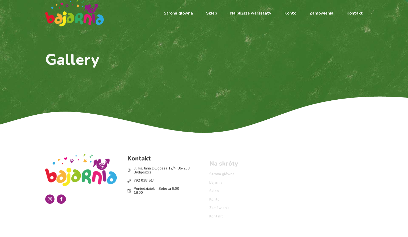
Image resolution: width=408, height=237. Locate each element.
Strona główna (178, 13)
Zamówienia (321, 13)
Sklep (211, 13)
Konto (290, 13)
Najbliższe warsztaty (250, 13)
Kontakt (355, 13)
